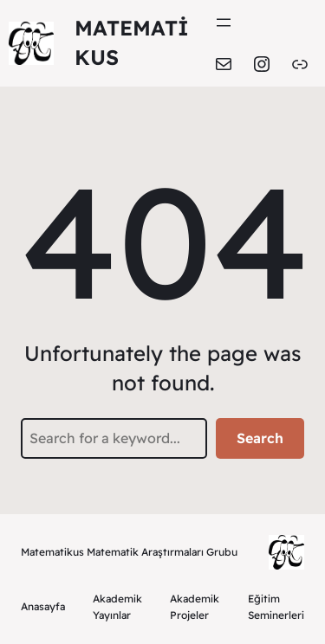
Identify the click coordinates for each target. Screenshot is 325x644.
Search (260, 438)
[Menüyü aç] (223, 22)
